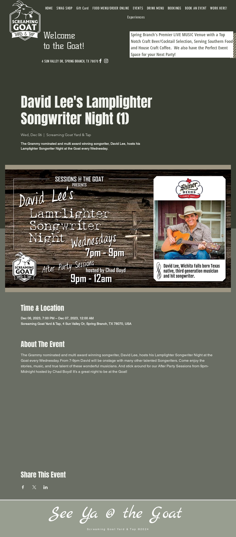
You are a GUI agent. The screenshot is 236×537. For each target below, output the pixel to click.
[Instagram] (106, 61)
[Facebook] (100, 61)
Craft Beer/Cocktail (158, 41)
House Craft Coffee (154, 48)
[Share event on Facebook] (23, 487)
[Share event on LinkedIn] (45, 487)
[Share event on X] (34, 487)
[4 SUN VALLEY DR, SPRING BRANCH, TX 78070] (70, 61)
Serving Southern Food (213, 41)
